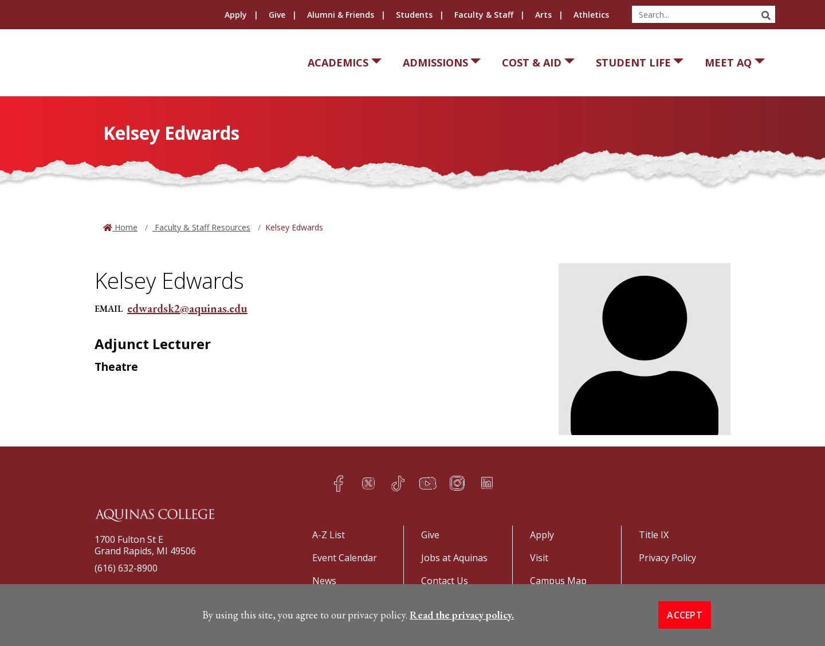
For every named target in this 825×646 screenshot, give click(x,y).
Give (277, 14)
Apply (236, 14)
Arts (543, 14)
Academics (338, 62)
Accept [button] (684, 615)
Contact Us (444, 580)
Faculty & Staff (483, 14)
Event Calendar (344, 557)
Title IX (654, 534)
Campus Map (558, 580)
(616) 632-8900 (126, 568)
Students (414, 14)
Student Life (633, 62)
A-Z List (328, 534)
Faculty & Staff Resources (201, 227)
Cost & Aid (531, 62)
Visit (539, 557)
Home (125, 227)
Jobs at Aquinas (454, 557)
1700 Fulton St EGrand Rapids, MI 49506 (145, 545)
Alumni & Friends (340, 14)
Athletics (591, 14)
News (324, 580)
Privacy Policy (667, 557)
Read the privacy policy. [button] (462, 614)
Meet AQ (728, 62)
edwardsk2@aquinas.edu (187, 308)
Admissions (435, 62)
